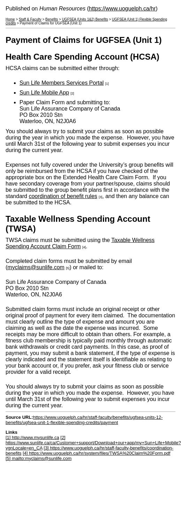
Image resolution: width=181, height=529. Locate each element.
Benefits (51, 19)
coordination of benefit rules (63, 196)
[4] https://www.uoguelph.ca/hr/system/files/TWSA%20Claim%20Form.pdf (96, 453)
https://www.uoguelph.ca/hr (122, 9)
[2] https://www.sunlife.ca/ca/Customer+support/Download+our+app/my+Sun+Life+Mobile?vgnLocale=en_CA (93, 443)
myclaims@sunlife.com (35, 267)
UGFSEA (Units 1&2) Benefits (85, 19)
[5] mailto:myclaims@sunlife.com (38, 458)
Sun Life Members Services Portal (61, 83)
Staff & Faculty (30, 19)
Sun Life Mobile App (44, 93)
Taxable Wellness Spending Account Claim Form (80, 243)
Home (10, 19)
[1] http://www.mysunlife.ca (32, 437)
